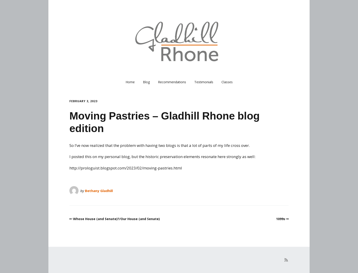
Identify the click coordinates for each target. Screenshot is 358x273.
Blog (146, 82)
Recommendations (172, 82)
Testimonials (203, 82)
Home (130, 82)
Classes (227, 82)
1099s (280, 219)
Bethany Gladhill (99, 190)
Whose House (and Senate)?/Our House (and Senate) (116, 219)
